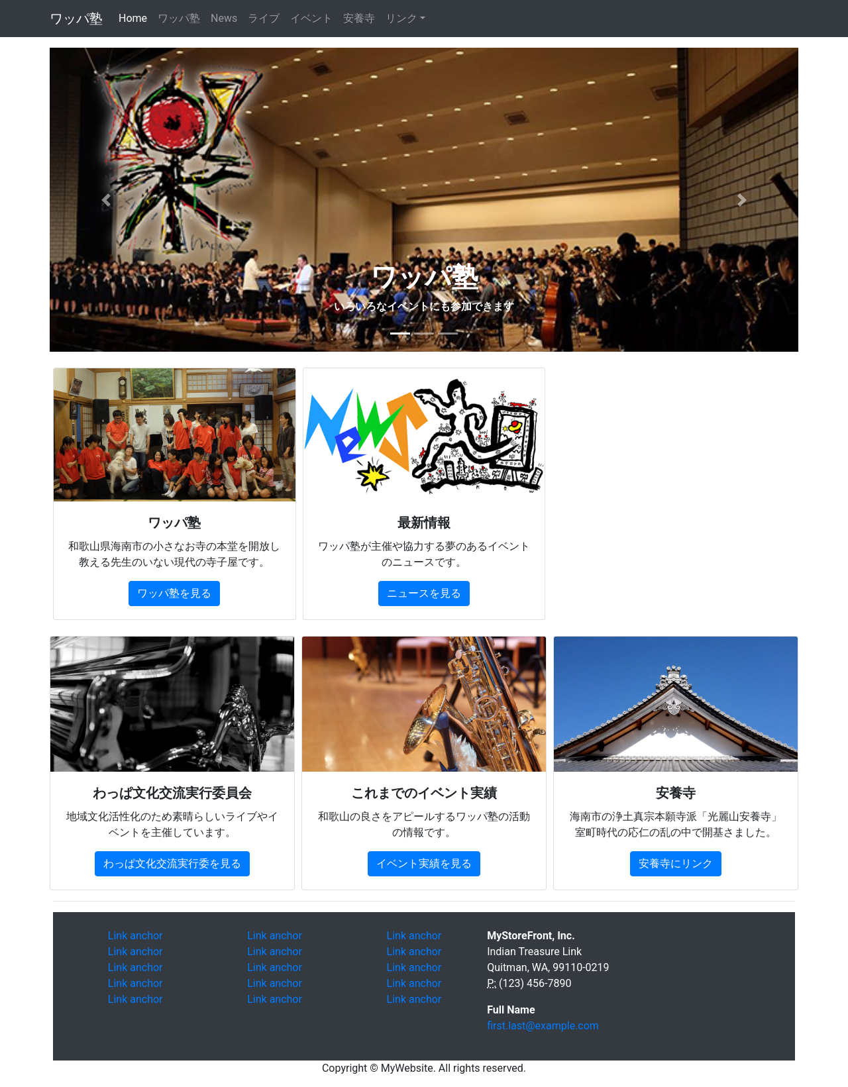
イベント (311, 18)
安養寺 (359, 18)
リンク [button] (401, 18)
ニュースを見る (424, 593)
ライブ (264, 18)
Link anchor (135, 935)
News (224, 18)
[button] (106, 200)
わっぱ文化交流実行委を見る (172, 863)
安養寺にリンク (676, 863)
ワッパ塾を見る (174, 593)
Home (135, 18)
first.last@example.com (543, 1025)
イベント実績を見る (424, 863)
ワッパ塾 (76, 18)
